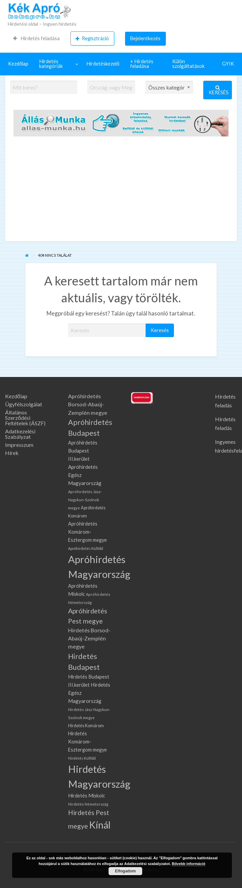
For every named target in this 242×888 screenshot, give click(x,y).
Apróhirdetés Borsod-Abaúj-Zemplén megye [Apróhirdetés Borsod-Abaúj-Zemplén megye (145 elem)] (87, 404)
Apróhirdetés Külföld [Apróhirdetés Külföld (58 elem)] (85, 548)
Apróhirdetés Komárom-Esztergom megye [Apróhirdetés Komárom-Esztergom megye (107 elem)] (87, 532)
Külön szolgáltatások (188, 63)
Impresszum (19, 445)
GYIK (228, 64)
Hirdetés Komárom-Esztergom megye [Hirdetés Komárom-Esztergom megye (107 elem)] (87, 742)
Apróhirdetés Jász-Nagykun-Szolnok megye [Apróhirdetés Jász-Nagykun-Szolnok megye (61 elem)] (85, 499)
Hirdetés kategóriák (51, 63)
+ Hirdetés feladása (141, 63)
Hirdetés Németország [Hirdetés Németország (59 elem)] (88, 804)
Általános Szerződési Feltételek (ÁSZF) (25, 418)
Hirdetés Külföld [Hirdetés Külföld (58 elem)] (82, 758)
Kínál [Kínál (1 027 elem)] (100, 825)
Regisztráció (92, 38)
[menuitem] (36, 38)
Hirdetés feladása (36, 38)
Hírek (12, 453)
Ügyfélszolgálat (23, 404)
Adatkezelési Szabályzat (20, 434)
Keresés (219, 90)
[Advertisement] (121, 190)
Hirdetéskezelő (102, 64)
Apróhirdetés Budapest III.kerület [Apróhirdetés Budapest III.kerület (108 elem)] (82, 451)
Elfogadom (125, 871)
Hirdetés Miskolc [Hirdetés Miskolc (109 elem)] (86, 795)
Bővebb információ (189, 864)
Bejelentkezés (145, 38)
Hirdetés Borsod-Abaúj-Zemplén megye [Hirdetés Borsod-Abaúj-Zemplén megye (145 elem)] (89, 638)
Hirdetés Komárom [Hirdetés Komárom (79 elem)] (86, 725)
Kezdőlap (18, 64)
